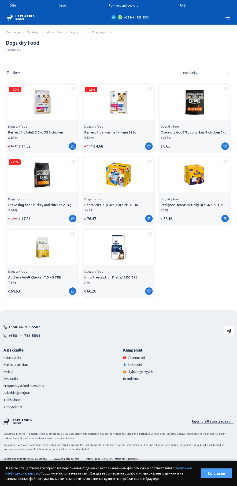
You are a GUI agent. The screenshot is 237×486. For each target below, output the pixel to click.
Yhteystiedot (13, 407)
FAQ (183, 5)
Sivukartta (11, 379)
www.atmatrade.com (66, 458)
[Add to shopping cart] (72, 146)
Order (63, 5)
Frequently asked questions (24, 386)
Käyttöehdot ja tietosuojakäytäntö (25, 458)
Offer (13, 5)
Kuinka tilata (12, 358)
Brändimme (131, 379)
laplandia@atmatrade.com (212, 421)
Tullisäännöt (13, 400)
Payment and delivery (123, 5)
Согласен (216, 473)
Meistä (8, 372)
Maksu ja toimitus (16, 365)
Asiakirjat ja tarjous (17, 393)
